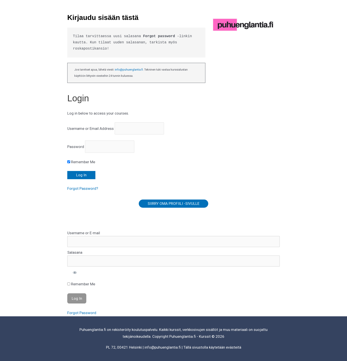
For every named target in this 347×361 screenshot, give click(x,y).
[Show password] (75, 273)
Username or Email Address (90, 128)
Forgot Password (81, 313)
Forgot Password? (82, 188)
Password (75, 146)
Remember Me (81, 162)
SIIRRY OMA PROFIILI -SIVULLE (173, 203)
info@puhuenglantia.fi (129, 69)
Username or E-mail (83, 233)
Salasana (74, 252)
